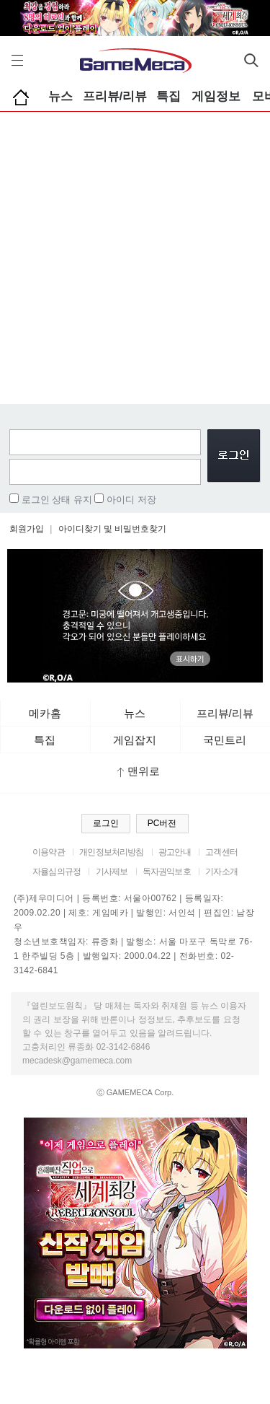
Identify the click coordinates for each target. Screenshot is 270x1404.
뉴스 (60, 96)
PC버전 (162, 823)
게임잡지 (134, 740)
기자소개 (221, 871)
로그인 (106, 823)
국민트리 (224, 740)
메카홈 (45, 713)
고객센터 (221, 852)
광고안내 (174, 852)
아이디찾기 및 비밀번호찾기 (112, 529)
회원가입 (26, 529)
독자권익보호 (167, 871)
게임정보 (216, 96)
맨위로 (138, 771)
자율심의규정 (56, 871)
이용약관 (48, 852)
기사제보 (112, 871)
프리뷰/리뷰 (115, 96)
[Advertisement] (135, 254)
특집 (168, 96)
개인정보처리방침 (111, 852)
